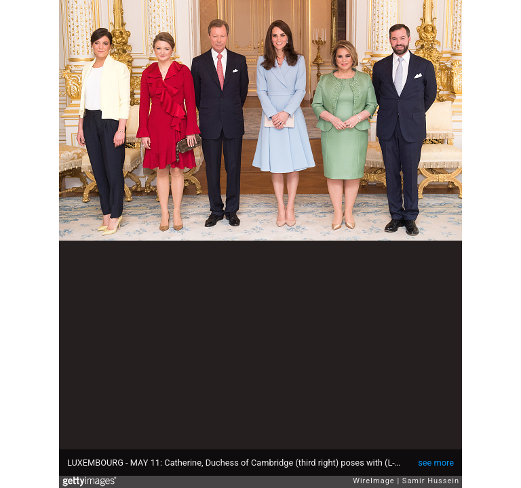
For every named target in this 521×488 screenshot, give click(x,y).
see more (436, 463)
